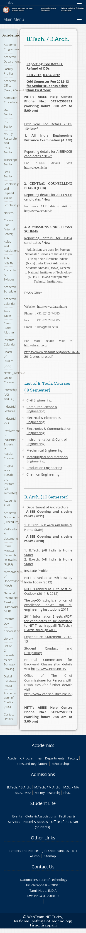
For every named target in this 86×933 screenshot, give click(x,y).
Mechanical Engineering (45, 450)
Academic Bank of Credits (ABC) (10, 700)
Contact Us (43, 867)
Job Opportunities (56, 850)
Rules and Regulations (32, 763)
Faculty (73, 758)
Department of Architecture (48, 507)
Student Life (43, 803)
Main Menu (13, 19)
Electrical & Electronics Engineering (44, 420)
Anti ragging (8, 260)
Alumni (35, 856)
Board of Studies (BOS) (8, 359)
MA (76, 787)
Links (8, 2)
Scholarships (12, 205)
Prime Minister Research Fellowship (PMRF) (10, 555)
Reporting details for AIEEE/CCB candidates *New (48, 197)
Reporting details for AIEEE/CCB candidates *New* (48, 153)
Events (17, 816)
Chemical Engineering (43, 474)
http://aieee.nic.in (35, 167)
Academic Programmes (12, 47)
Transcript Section (10, 162)
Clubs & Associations (40, 816)
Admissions (43, 774)
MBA (28, 792)
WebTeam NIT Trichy (44, 916)
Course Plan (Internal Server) (9, 227)
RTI (74, 850)
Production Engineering (44, 468)
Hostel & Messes (35, 821)
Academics (43, 745)
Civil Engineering (39, 400)
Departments (54, 758)
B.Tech (12, 787)
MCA (18, 792)
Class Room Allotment (10, 327)
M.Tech (39, 787)
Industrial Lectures (10, 408)
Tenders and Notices (24, 850)
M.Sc (66, 787)
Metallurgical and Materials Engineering (47, 459)
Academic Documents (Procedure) (11, 517)
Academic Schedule (10, 289)
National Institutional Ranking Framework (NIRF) (11, 602)
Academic (11, 35)
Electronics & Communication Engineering (49, 430)
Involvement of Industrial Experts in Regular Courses (12, 444)
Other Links (43, 838)
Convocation (12, 631)
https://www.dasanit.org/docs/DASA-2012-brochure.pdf (52, 354)
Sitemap (50, 856)
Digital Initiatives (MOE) (10, 680)
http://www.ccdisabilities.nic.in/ (48, 694)
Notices (9, 213)
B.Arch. (25, 787)
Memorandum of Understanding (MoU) (13, 579)
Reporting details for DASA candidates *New (48, 240)
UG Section (8, 112)
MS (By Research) (47, 792)
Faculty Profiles (9, 71)
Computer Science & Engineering (42, 409)
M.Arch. (54, 787)
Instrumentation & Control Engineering (47, 441)
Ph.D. (67, 792)
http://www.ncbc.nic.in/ (48, 669)
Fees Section (8, 174)
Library (8, 638)
